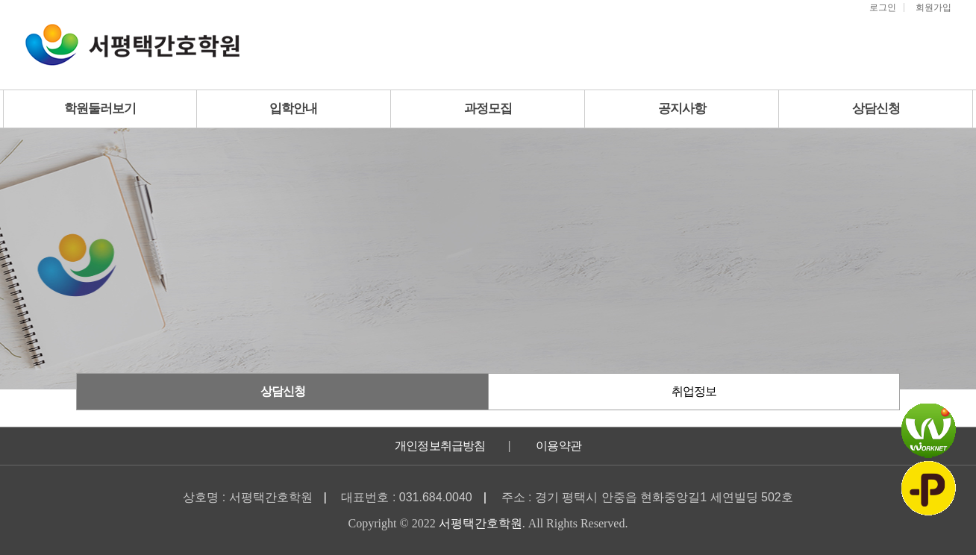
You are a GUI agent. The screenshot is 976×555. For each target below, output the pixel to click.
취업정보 (694, 391)
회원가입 (933, 7)
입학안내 (293, 108)
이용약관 (558, 445)
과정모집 (488, 108)
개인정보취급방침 (440, 445)
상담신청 (876, 108)
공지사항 (682, 108)
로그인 (882, 7)
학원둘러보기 (100, 108)
